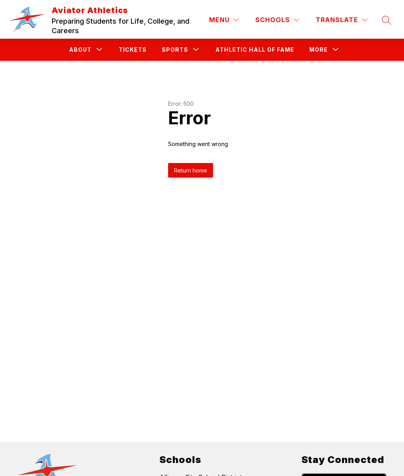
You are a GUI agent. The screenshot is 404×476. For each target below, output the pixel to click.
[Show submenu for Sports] (175, 49)
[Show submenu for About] (80, 49)
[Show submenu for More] (318, 49)
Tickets (133, 49)
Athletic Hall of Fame (254, 49)
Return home (190, 170)
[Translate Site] (341, 20)
